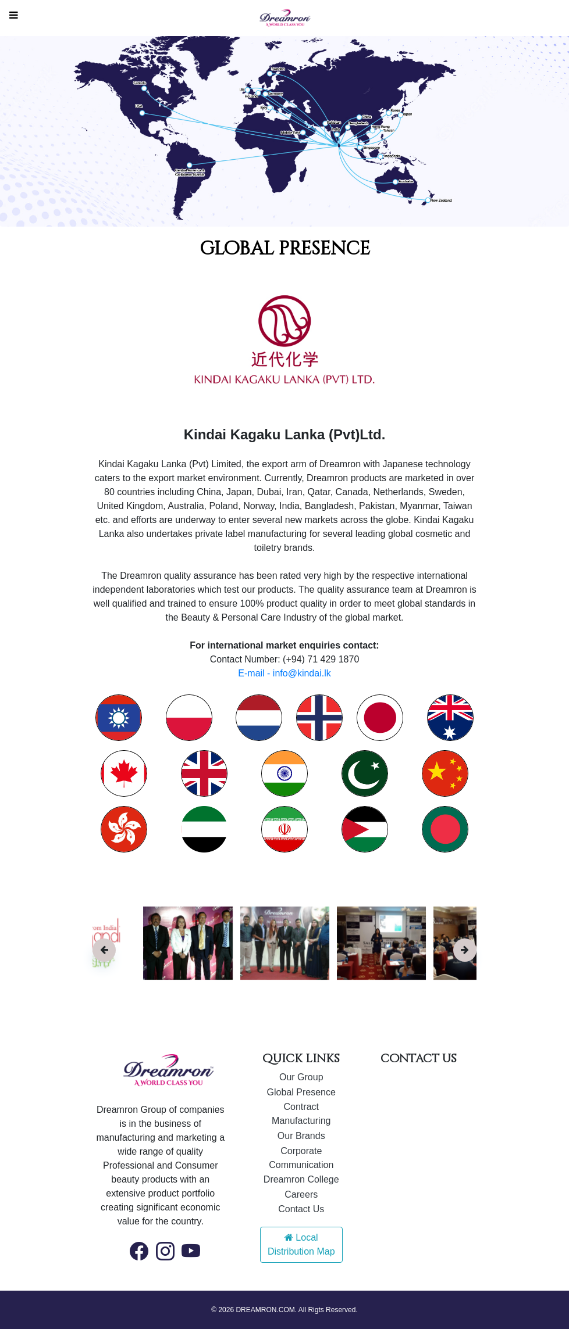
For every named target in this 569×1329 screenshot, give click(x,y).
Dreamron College (301, 1179)
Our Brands (301, 1136)
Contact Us (301, 1209)
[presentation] (104, 950)
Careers (301, 1194)
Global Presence (301, 1092)
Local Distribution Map (301, 1244)
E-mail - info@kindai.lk (284, 673)
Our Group (301, 1077)
